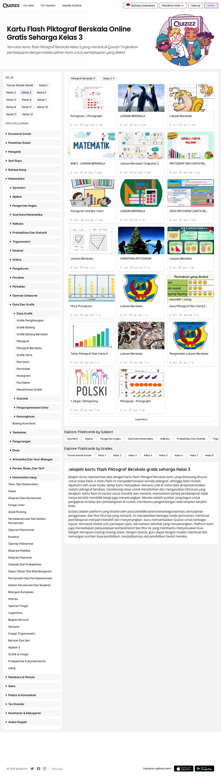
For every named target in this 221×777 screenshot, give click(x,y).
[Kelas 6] (179, 455)
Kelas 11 (11, 114)
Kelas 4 (41, 92)
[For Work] (29, 5)
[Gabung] (195, 5)
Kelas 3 (26, 92)
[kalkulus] (165, 439)
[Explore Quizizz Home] (11, 5)
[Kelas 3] (109, 78)
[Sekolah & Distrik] (72, 5)
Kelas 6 (26, 99)
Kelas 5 (11, 99)
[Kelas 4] (148, 455)
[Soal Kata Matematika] (140, 439)
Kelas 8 (11, 107)
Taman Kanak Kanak (19, 85)
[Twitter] (32, 768)
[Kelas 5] (163, 455)
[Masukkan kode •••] (173, 5)
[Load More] (141, 419)
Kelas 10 (42, 107)
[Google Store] (204, 768)
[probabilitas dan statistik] (191, 439)
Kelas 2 (11, 92)
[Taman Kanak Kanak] (79, 455)
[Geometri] (72, 439)
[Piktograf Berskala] (83, 78)
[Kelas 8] (210, 455)
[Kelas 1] (102, 455)
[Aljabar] (89, 439)
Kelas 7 (42, 99)
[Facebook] (38, 768)
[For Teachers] (48, 5)
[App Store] (183, 768)
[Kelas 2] (117, 455)
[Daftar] (211, 5)
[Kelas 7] (194, 455)
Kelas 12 (27, 114)
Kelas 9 (26, 107)
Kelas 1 (43, 85)
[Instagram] (44, 768)
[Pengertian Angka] (111, 439)
